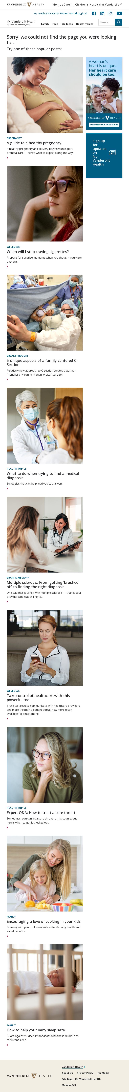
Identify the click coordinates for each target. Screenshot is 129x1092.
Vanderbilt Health (72, 1066)
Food (55, 24)
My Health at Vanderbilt (60, 13)
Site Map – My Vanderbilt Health (81, 1079)
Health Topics (84, 24)
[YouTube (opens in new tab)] (119, 13)
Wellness (67, 24)
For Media (103, 1073)
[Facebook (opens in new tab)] (94, 13)
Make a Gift (69, 1085)
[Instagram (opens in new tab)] (110, 13)
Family (45, 24)
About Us (67, 1073)
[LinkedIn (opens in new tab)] (102, 13)
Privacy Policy (85, 1073)
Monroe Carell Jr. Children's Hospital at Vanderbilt (87, 4)
